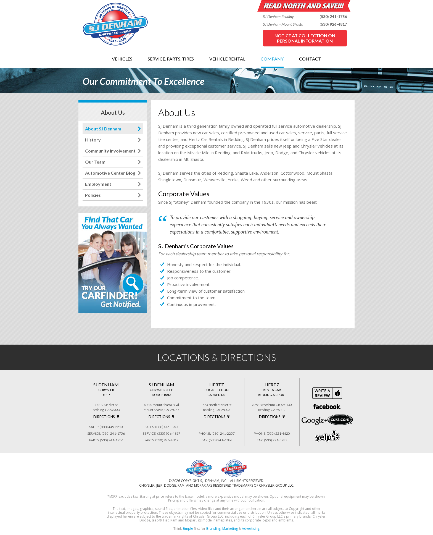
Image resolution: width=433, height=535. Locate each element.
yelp (327, 436)
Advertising (251, 528)
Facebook (327, 406)
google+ (314, 421)
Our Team (95, 161)
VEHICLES (122, 58)
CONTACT (310, 58)
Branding (213, 528)
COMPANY (272, 58)
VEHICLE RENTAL (227, 58)
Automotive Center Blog (110, 172)
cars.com (340, 419)
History (93, 139)
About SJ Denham (103, 128)
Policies (93, 195)
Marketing (230, 528)
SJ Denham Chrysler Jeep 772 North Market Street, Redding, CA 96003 (199, 468)
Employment (98, 184)
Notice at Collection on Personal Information (304, 38)
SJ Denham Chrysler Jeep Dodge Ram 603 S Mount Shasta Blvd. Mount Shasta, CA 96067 (234, 468)
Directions (104, 417)
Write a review (327, 393)
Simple (188, 528)
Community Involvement (110, 150)
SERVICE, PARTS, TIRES (171, 58)
